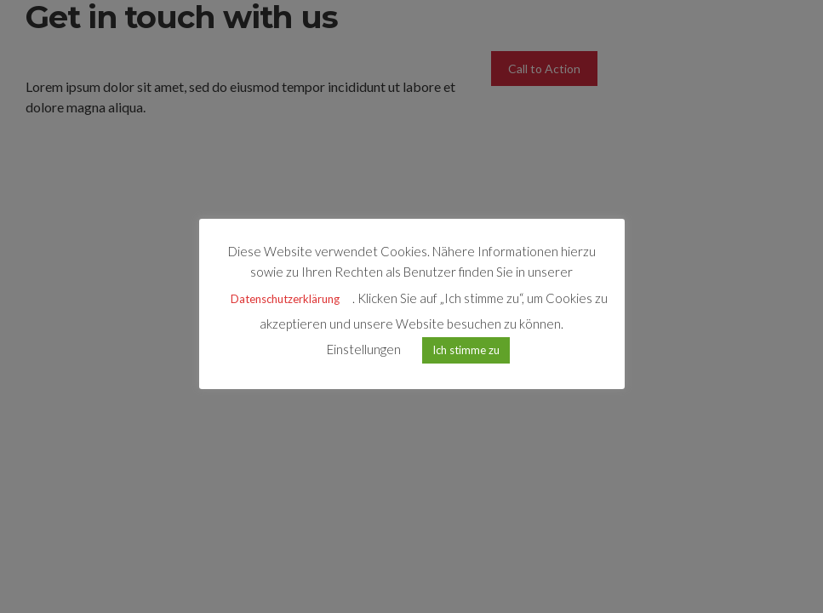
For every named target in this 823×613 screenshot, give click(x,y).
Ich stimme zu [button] (466, 350)
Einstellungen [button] (364, 349)
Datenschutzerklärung (285, 299)
